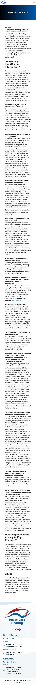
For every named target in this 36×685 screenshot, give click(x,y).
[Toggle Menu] (34, 2)
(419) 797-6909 (11, 662)
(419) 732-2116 (10, 639)
